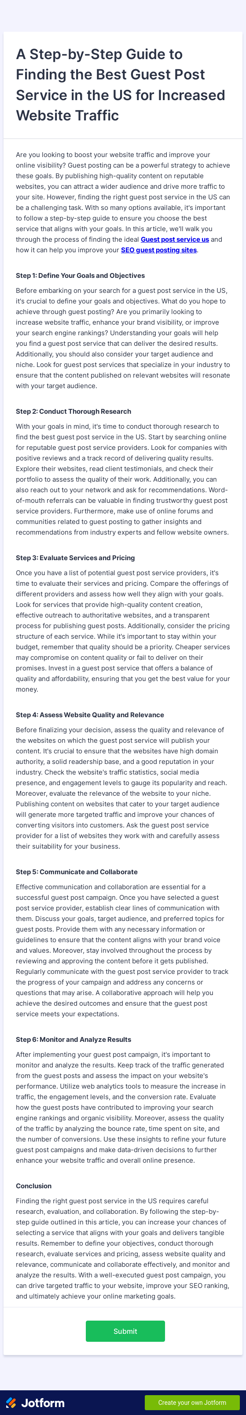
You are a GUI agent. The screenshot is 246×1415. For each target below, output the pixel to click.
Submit (125, 1331)
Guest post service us (175, 239)
